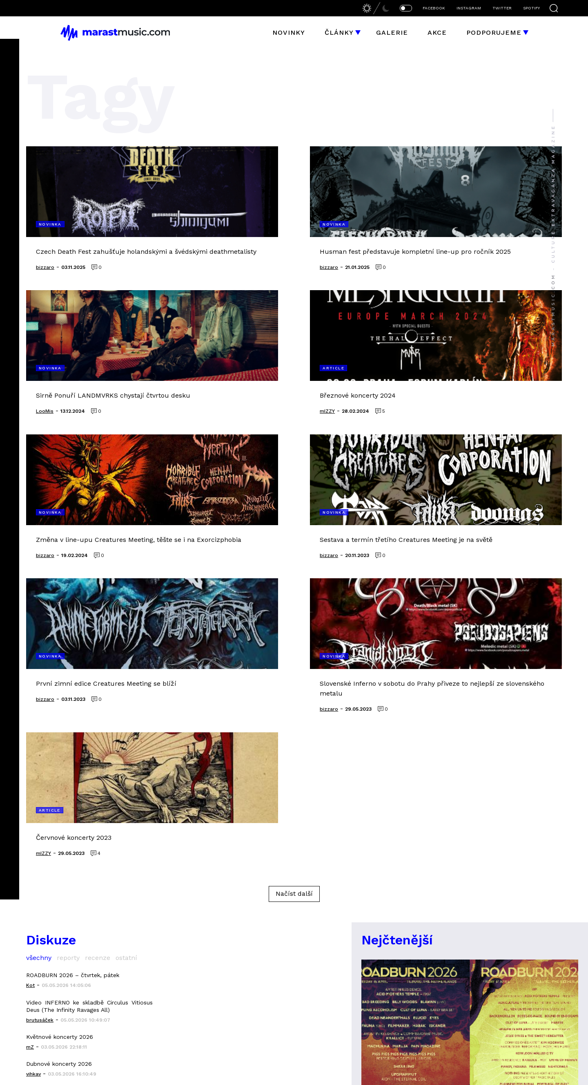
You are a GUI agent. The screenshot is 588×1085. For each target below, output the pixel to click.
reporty (68, 689)
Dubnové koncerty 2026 (59, 795)
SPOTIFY (531, 8)
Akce (437, 32)
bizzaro (394, 1075)
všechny (38, 689)
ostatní (126, 689)
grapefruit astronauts (392, 964)
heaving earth (375, 980)
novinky (149, 933)
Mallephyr (368, 1012)
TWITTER (502, 8)
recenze (97, 689)
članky (148, 949)
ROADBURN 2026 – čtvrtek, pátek (72, 706)
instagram (154, 1012)
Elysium (469, 933)
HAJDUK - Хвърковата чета (63, 822)
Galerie (392, 32)
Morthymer (476, 980)
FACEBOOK (434, 8)
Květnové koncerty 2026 (59, 768)
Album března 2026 (53, 849)
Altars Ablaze (374, 996)
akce (144, 964)
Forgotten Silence (490, 964)
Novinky (288, 32)
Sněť (463, 1012)
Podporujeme (493, 32)
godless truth (482, 949)
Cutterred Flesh (380, 949)
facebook (152, 996)
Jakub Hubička (326, 1075)
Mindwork (473, 996)
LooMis (416, 1075)
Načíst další (294, 625)
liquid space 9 (374, 933)
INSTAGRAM (469, 8)
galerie (149, 980)
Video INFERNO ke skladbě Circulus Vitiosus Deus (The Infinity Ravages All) (89, 738)
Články (339, 32)
